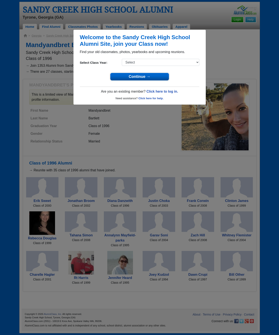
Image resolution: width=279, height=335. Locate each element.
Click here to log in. (162, 91)
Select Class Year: (93, 62)
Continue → (139, 76)
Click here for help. (150, 98)
